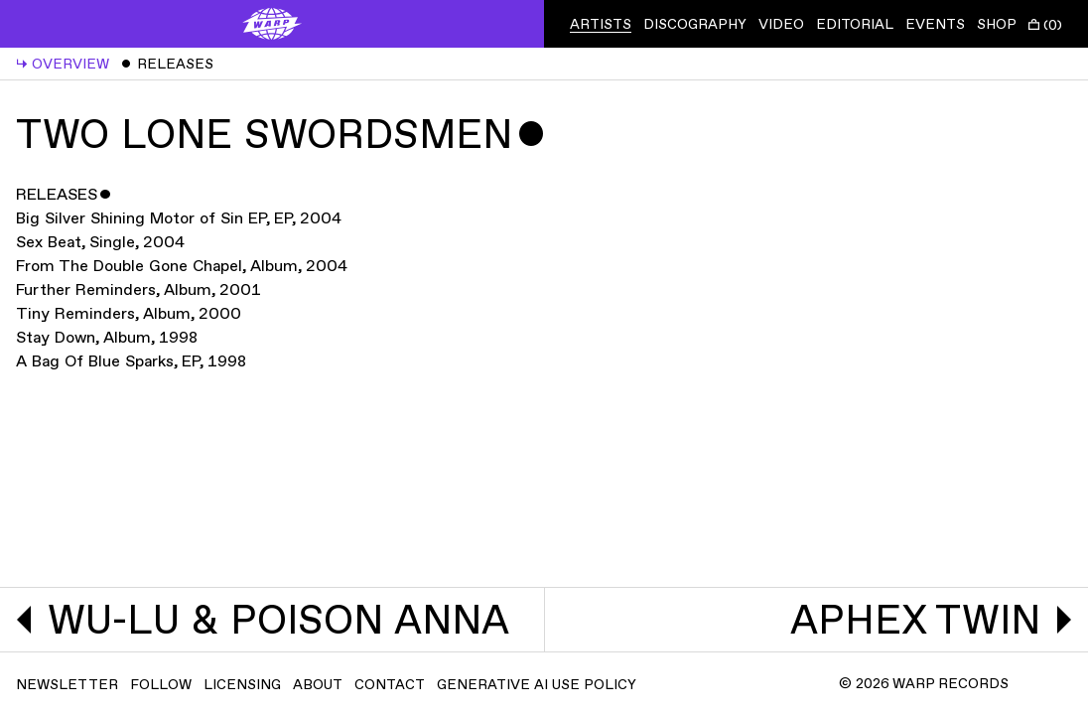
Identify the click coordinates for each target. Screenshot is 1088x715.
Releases (167, 64)
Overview (62, 64)
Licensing (242, 684)
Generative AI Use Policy (536, 684)
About (317, 684)
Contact (389, 684)
